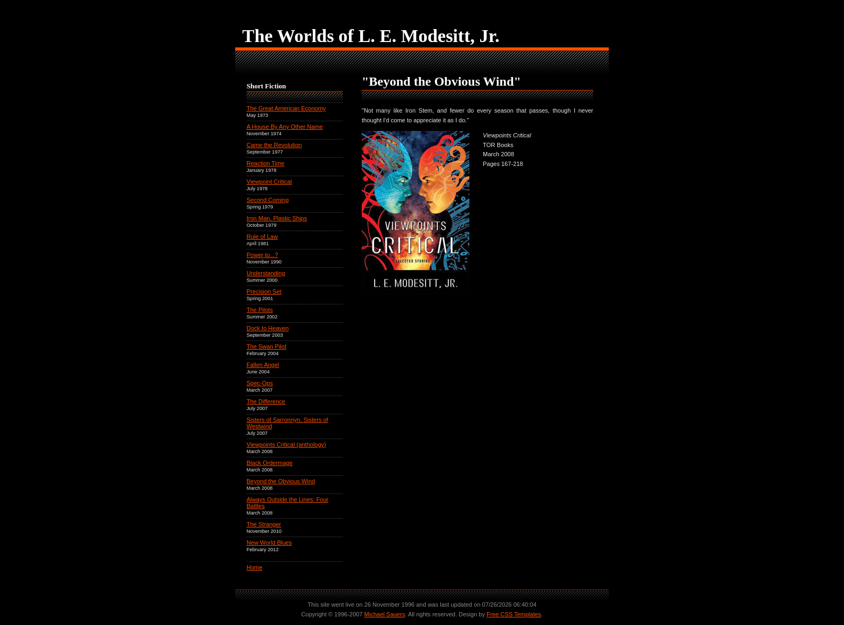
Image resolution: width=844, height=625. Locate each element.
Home (254, 567)
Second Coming (268, 200)
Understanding (266, 273)
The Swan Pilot (266, 346)
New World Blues (269, 542)
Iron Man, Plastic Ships (277, 218)
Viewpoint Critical (269, 181)
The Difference (266, 401)
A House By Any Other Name (285, 126)
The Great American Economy (286, 108)
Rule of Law (262, 236)
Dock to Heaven (268, 328)
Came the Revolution (274, 145)
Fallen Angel (263, 365)
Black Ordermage (270, 463)
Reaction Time (265, 163)
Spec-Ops (260, 383)
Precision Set (264, 291)
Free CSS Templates (514, 614)
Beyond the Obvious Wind (281, 481)
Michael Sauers (384, 614)
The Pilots (260, 310)
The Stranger (264, 524)
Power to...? (262, 255)
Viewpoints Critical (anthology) (286, 444)
